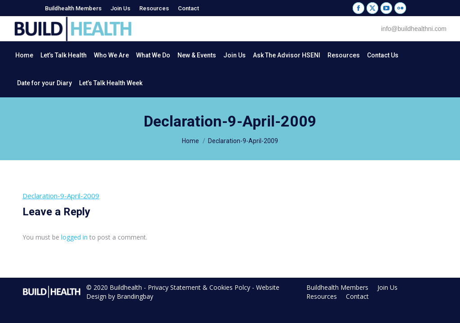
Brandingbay (135, 296)
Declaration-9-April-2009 (60, 195)
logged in (74, 237)
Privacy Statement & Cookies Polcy (199, 287)
